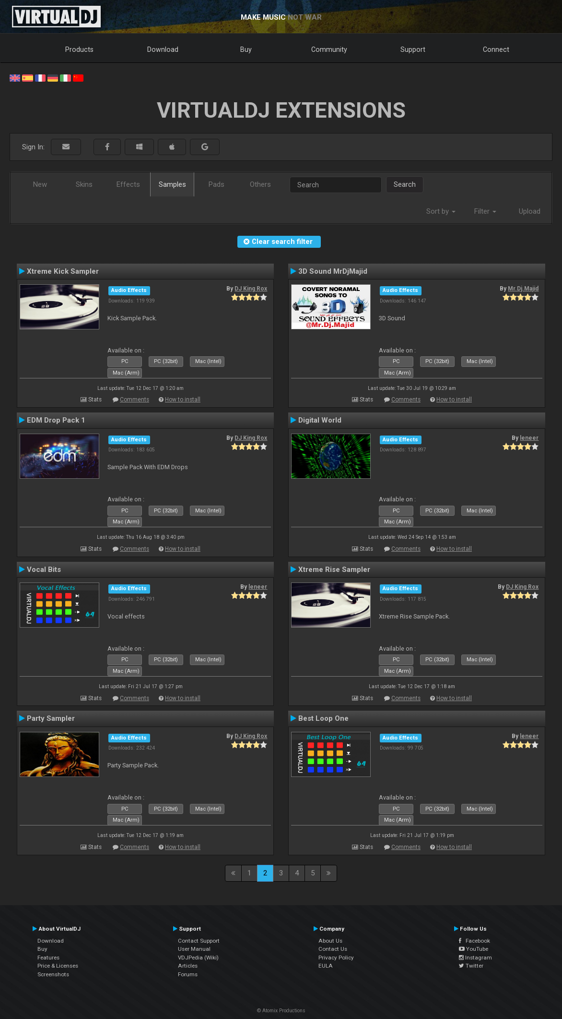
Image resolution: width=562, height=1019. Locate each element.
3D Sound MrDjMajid (332, 271)
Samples (172, 184)
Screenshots (53, 974)
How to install (182, 399)
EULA (325, 965)
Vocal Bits (44, 569)
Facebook (474, 940)
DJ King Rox (250, 288)
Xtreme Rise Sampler (334, 569)
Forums (188, 974)
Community (329, 49)
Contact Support (199, 940)
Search (405, 184)
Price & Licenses (57, 965)
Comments (134, 399)
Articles (188, 965)
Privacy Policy (336, 957)
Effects (128, 184)
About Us (330, 940)
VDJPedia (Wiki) (198, 957)
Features (48, 957)
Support (412, 49)
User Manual (194, 949)
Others (260, 184)
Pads (216, 184)
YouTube (473, 949)
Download (162, 49)
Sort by (441, 211)
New (40, 184)
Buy (246, 49)
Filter (485, 211)
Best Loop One (323, 718)
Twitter (471, 965)
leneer (529, 438)
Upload (529, 211)
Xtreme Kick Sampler (63, 271)
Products (79, 49)
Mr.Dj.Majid (523, 288)
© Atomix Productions (281, 1010)
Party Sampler (51, 718)
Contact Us (332, 949)
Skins (84, 184)
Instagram (475, 957)
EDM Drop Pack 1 (56, 420)
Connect (496, 49)
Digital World (319, 420)
